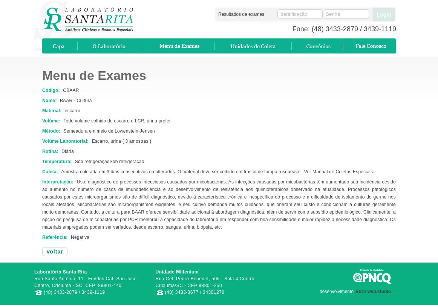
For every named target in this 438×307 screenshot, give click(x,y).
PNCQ (372, 276)
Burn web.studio (373, 291)
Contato (370, 45)
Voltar (54, 252)
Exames (179, 45)
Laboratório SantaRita (84, 17)
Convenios (318, 45)
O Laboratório (111, 45)
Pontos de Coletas (253, 45)
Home (60, 45)
